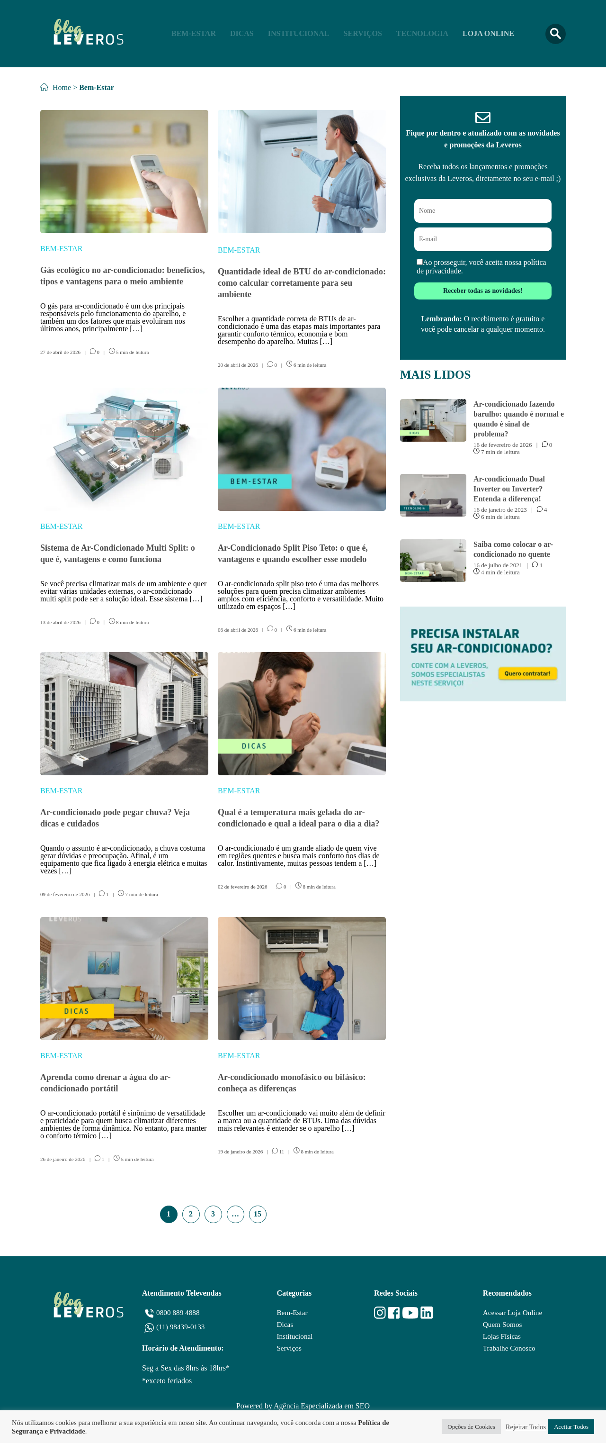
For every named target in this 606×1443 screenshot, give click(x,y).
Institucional (299, 33)
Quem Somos (502, 1325)
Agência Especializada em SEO (322, 1406)
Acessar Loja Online (512, 1312)
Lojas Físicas (501, 1337)
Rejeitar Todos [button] (526, 1427)
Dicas (242, 33)
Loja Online (488, 33)
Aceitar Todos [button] (571, 1426)
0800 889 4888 (179, 1312)
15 (257, 1214)
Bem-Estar (193, 33)
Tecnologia (422, 33)
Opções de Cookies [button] (471, 1426)
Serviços (363, 33)
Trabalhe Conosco (508, 1349)
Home (55, 87)
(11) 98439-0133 (181, 1327)
